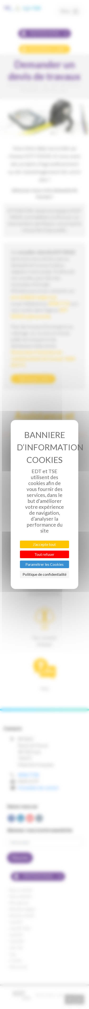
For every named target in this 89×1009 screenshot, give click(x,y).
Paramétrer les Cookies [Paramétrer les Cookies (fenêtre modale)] (44, 564)
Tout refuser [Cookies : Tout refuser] (44, 554)
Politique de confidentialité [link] (44, 574)
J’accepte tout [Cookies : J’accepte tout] (44, 544)
